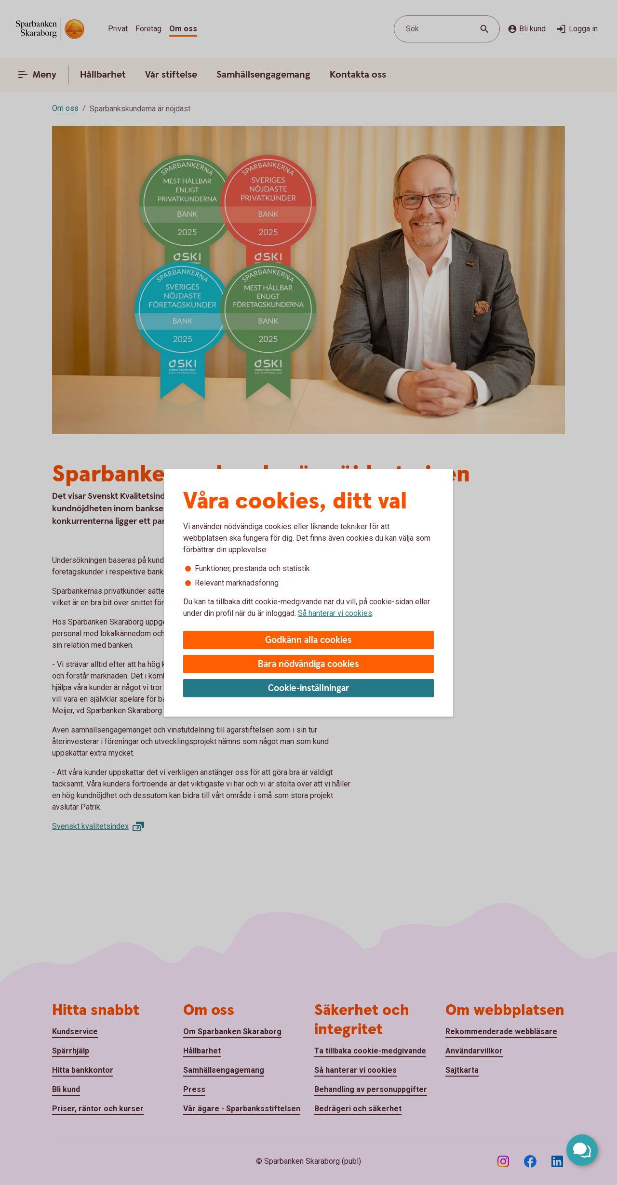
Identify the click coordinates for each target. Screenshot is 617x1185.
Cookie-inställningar (308, 688)
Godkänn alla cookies (308, 640)
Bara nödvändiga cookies (308, 664)
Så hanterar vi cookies (335, 613)
